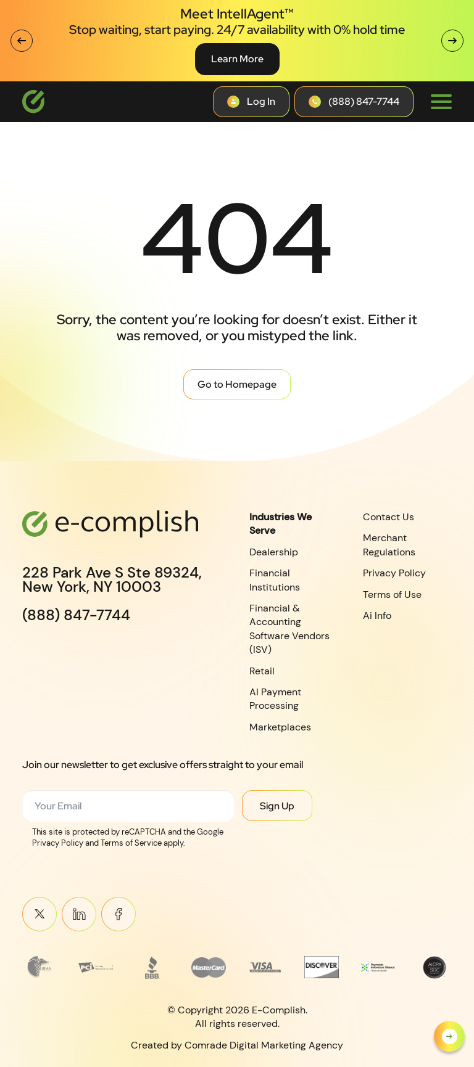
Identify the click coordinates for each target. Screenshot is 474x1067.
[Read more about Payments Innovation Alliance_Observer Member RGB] (378, 967)
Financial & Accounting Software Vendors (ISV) (289, 629)
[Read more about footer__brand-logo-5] (265, 967)
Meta (118, 914)
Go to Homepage (237, 384)
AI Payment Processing (275, 698)
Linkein (79, 914)
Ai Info (377, 615)
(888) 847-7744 (76, 615)
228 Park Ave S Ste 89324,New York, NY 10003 (112, 580)
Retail (262, 670)
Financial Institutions (274, 579)
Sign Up (277, 805)
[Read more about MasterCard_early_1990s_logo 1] (208, 967)
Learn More (237, 58)
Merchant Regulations (389, 544)
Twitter (39, 914)
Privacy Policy (394, 572)
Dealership (273, 552)
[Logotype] (33, 101)
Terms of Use (392, 594)
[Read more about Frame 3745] (39, 967)
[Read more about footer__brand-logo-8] (434, 967)
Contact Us (388, 516)
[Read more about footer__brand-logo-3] (152, 967)
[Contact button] (251, 101)
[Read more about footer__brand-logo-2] (95, 967)
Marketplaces (280, 727)
